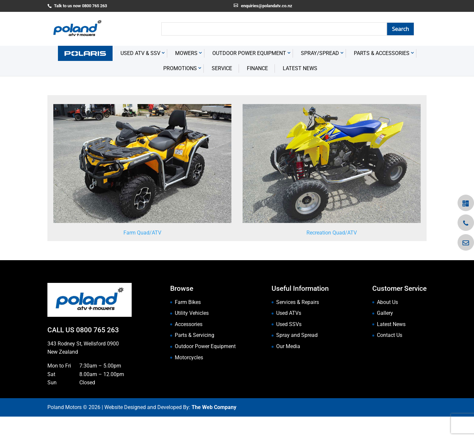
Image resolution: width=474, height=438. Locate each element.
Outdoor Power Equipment (249, 75)
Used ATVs (288, 335)
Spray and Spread (297, 357)
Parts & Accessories (381, 75)
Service (222, 90)
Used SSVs (289, 345)
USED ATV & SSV (140, 75)
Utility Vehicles (192, 335)
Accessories (188, 345)
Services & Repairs (297, 323)
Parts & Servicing (194, 357)
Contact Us (389, 357)
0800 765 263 (97, 352)
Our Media (288, 368)
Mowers (186, 75)
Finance (257, 90)
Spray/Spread (320, 75)
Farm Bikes (188, 323)
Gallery (385, 335)
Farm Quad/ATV (142, 254)
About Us (387, 323)
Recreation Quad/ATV (331, 254)
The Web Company (214, 429)
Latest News (300, 90)
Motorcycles (189, 379)
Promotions (180, 90)
